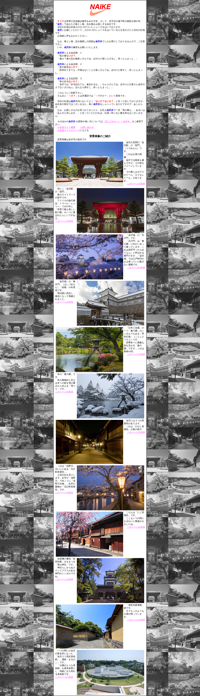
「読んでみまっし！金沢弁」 (117, 121)
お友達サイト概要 (66, 127)
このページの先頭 (136, 183)
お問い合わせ (87, 127)
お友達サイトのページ (68, 130)
